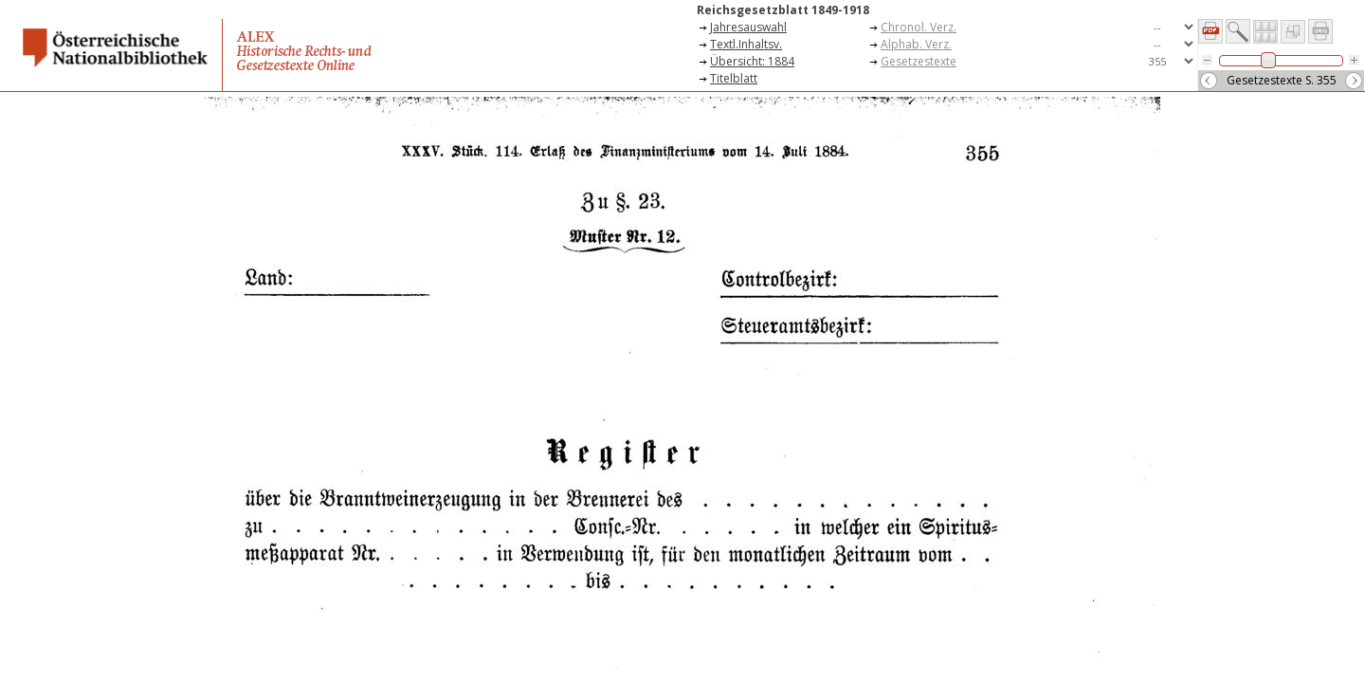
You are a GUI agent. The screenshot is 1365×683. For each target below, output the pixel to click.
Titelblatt (733, 78)
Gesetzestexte (918, 61)
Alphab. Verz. (916, 44)
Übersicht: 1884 (752, 61)
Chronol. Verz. (918, 27)
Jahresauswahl (748, 27)
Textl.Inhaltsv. (746, 44)
